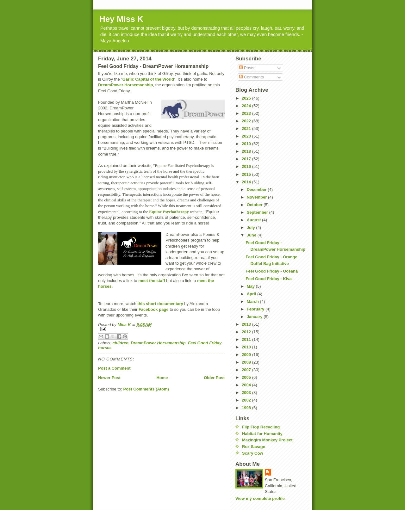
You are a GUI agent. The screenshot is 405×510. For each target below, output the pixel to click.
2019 (247, 143)
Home (162, 377)
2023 (247, 113)
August (254, 220)
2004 (247, 385)
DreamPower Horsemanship (125, 85)
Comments (251, 77)
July (251, 227)
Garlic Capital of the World (148, 79)
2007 (247, 369)
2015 (247, 174)
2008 (247, 362)
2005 (247, 377)
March (253, 301)
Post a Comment (114, 368)
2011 (247, 339)
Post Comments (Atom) (146, 389)
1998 (247, 407)
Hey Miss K (121, 19)
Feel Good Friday (204, 343)
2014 (247, 182)
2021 (247, 128)
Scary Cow (252, 453)
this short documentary (160, 303)
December (257, 189)
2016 (247, 166)
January (255, 316)
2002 (247, 400)
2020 (247, 136)
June (252, 235)
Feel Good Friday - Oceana (272, 271)
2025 (247, 98)
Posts (246, 67)
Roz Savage (253, 446)
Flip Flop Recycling (261, 427)
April (252, 294)
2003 (247, 392)
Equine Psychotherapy (169, 211)
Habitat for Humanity (262, 433)
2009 (247, 354)
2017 (247, 159)
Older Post (214, 377)
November (257, 197)
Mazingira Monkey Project (267, 440)
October (255, 204)
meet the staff (151, 280)
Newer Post (109, 377)
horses (105, 347)
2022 (247, 121)
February (256, 309)
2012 (247, 331)
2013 (247, 324)
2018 (247, 151)
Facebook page (154, 309)
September (258, 212)
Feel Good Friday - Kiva (268, 278)
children (121, 343)
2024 (247, 105)
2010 (247, 347)
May (251, 286)
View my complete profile (260, 498)
